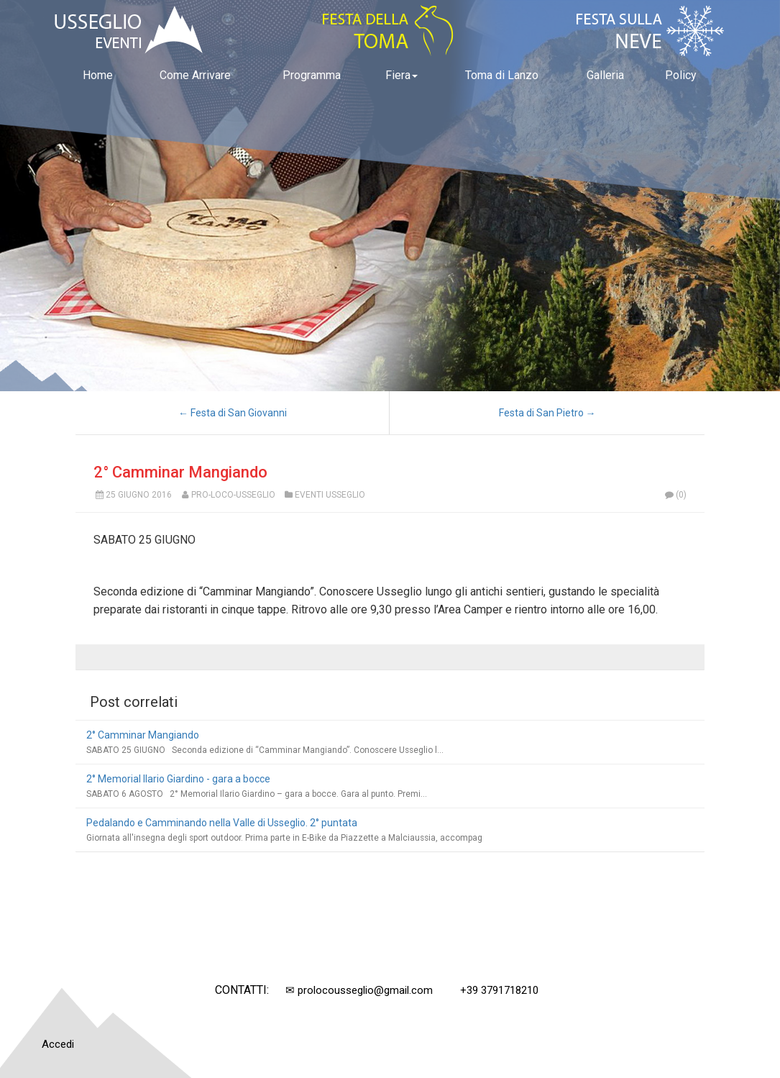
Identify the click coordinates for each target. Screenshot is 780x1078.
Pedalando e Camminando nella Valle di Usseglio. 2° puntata (221, 822)
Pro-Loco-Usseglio (233, 495)
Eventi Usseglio (330, 495)
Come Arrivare (195, 75)
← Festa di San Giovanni (232, 413)
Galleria (605, 75)
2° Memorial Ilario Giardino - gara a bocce (178, 779)
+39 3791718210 (499, 990)
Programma (312, 75)
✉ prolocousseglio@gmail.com (359, 990)
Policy (681, 75)
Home (98, 75)
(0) (675, 495)
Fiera (401, 75)
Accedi (58, 1044)
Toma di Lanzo (501, 75)
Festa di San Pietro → (547, 413)
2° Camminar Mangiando (180, 472)
